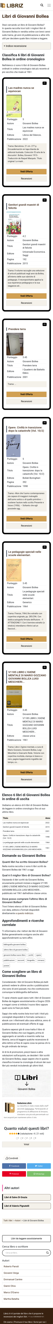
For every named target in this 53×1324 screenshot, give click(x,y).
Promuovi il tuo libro (23, 1322)
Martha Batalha (11, 1299)
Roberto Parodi (11, 1266)
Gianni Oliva (10, 1286)
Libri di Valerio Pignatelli (16, 1206)
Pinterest (14, 1174)
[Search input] (25, 1253)
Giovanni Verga (11, 1273)
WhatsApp (39, 1174)
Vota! (26, 1144)
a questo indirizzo (24, 913)
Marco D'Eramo (11, 1292)
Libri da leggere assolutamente (26, 1238)
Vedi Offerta (26, 171)
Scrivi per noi (39, 1322)
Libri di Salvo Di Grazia (15, 1197)
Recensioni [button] (26, 178)
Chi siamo (8, 1322)
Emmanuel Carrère (13, 1279)
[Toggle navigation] (49, 5)
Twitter (39, 1166)
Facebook (14, 1166)
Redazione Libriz (24, 1103)
